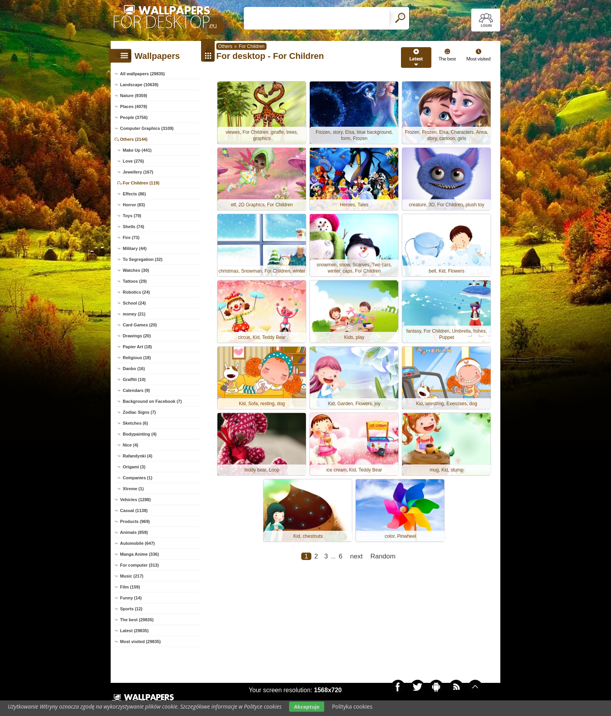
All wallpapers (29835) (142, 73)
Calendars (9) (136, 390)
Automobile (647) (137, 543)
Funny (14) (131, 597)
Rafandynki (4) (137, 456)
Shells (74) (133, 226)
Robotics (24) (136, 292)
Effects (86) (134, 193)
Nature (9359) (133, 95)
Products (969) (135, 521)
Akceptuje (306, 706)
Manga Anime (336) (139, 554)
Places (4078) (133, 106)
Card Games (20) (140, 325)
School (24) (134, 303)
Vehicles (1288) (135, 499)
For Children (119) (141, 183)
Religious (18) (137, 357)
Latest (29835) (134, 630)
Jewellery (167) (138, 172)
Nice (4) (130, 445)
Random (383, 556)
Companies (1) (137, 477)
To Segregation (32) (142, 259)
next (356, 556)
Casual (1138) (134, 510)
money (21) (134, 314)
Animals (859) (134, 532)
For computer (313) (139, 565)
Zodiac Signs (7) (139, 412)
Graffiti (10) (134, 379)
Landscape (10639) (139, 84)
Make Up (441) (137, 150)
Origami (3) (134, 466)
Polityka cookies (352, 706)
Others (225, 46)
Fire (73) (131, 237)
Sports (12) (131, 608)
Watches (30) (136, 270)
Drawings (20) (137, 335)
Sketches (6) (135, 423)
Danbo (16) (134, 368)
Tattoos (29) (135, 281)
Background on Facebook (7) (152, 401)
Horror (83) (134, 204)
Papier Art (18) (137, 346)
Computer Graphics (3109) (147, 128)
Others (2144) (133, 139)
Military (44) (135, 248)
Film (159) (130, 587)
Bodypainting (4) (140, 434)
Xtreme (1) (133, 488)
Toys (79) (132, 215)
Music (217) (131, 576)
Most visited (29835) (140, 641)
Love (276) (133, 161)
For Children (252, 46)
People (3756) (134, 117)
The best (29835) (137, 619)
